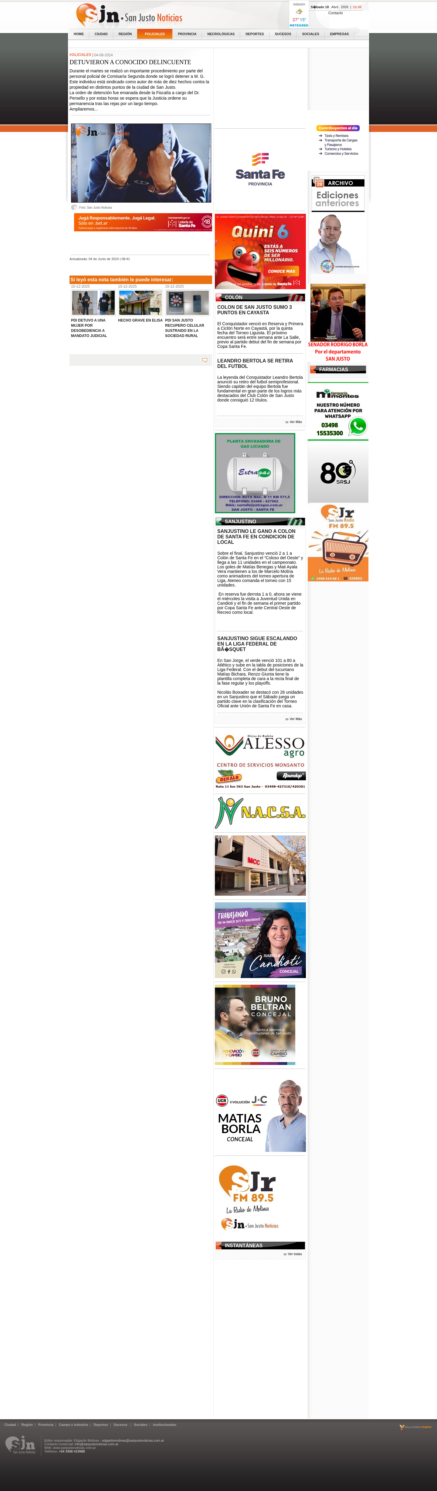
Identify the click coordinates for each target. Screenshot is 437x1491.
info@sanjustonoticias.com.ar (96, 1444)
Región (125, 34)
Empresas (339, 34)
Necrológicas (221, 34)
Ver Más (296, 422)
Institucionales (164, 1425)
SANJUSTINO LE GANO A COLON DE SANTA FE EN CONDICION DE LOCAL (256, 537)
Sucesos (283, 34)
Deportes (255, 34)
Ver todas (295, 1254)
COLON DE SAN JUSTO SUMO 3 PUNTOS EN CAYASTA (254, 310)
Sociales (310, 34)
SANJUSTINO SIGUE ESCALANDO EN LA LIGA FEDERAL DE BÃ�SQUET (257, 644)
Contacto (335, 13)
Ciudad (101, 34)
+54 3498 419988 (72, 1451)
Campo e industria (73, 1425)
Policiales (155, 34)
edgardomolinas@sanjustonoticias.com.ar (133, 1440)
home (79, 34)
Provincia (187, 34)
